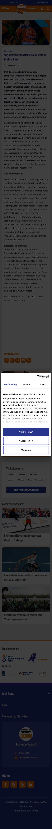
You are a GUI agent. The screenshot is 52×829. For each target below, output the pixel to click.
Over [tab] (42, 384)
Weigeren (26, 450)
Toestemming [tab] (10, 384)
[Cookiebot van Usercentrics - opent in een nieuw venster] (37, 377)
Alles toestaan (26, 432)
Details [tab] (26, 384)
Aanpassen (26, 441)
